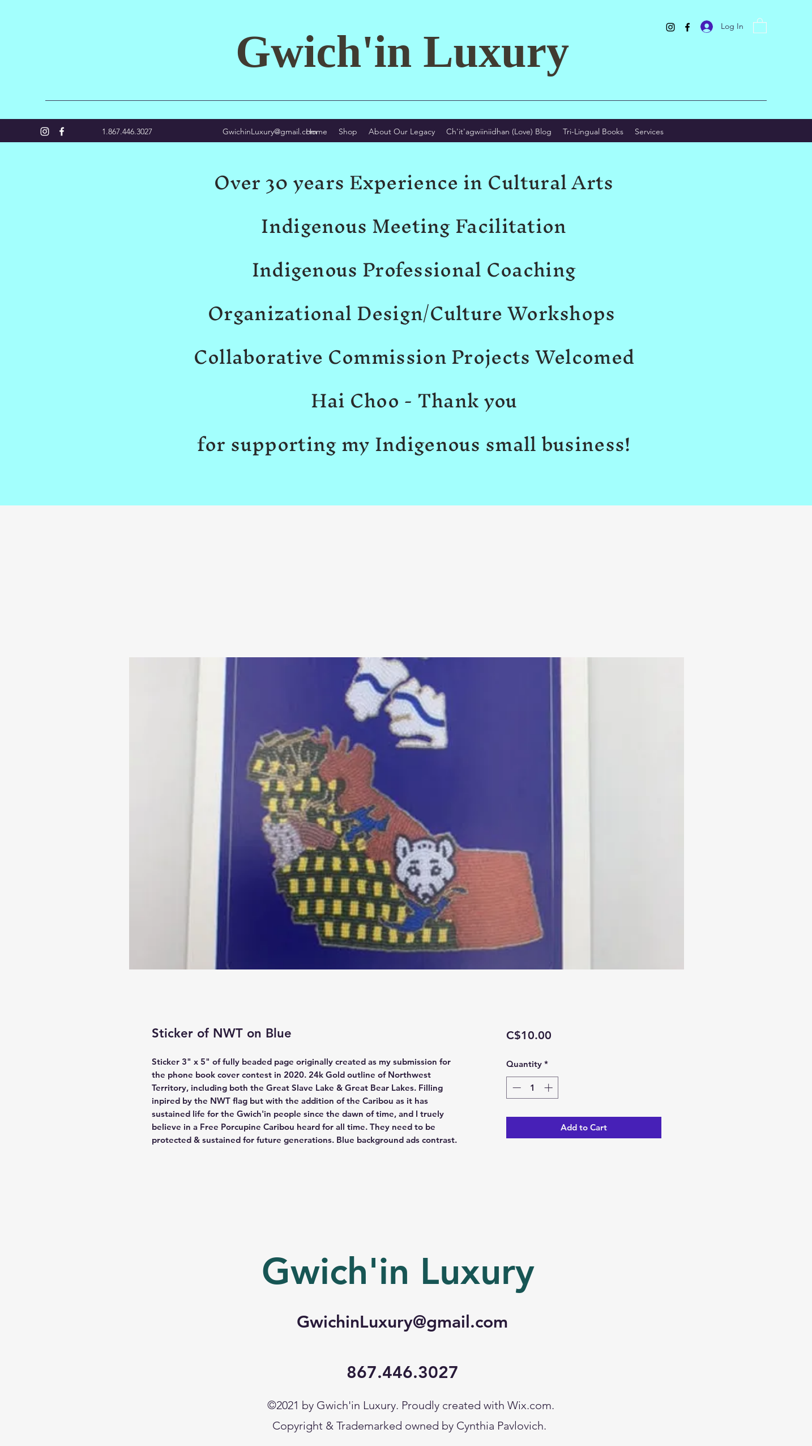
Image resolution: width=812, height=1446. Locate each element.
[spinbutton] (532, 1087)
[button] (760, 25)
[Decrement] (515, 1087)
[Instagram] (670, 27)
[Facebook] (687, 27)
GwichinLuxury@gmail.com (270, 131)
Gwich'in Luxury (402, 51)
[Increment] (549, 1087)
